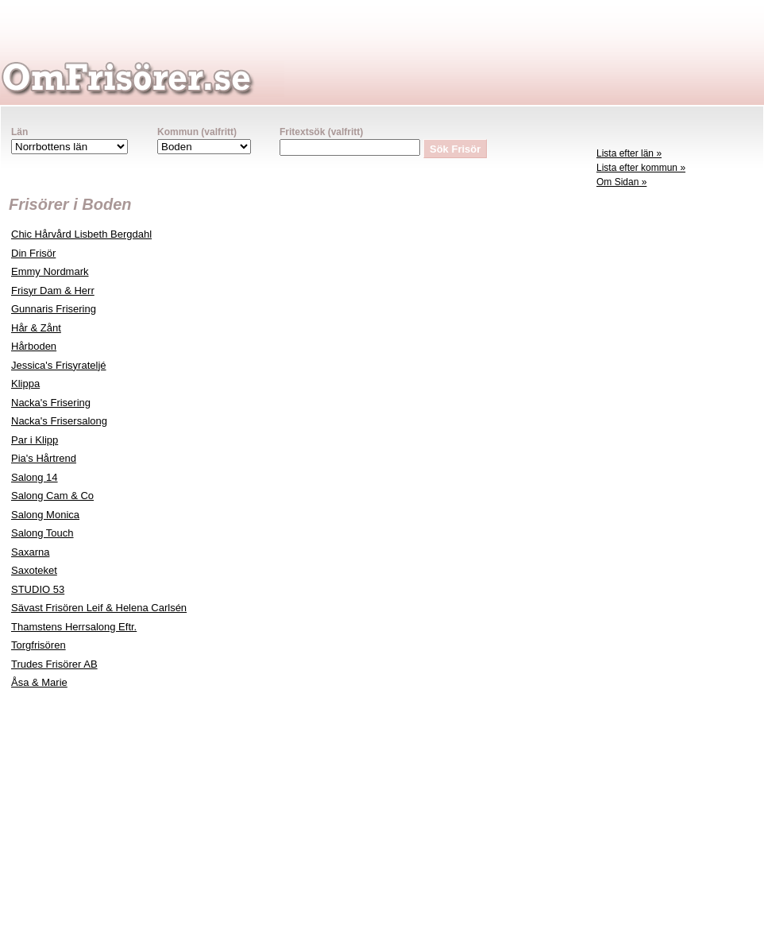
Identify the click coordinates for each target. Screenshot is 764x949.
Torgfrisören (38, 645)
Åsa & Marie (39, 682)
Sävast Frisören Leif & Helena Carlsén (99, 608)
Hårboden (33, 346)
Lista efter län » (629, 153)
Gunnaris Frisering (53, 309)
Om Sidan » (621, 182)
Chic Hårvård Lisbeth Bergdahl (81, 234)
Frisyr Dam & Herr (53, 290)
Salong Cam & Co (52, 496)
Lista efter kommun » (640, 167)
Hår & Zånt (36, 328)
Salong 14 (34, 477)
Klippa (25, 383)
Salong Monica (45, 515)
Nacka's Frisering (51, 403)
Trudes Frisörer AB (54, 664)
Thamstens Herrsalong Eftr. (74, 627)
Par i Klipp (34, 440)
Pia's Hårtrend (43, 458)
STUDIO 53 (37, 589)
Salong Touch (42, 533)
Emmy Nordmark (50, 271)
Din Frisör (33, 253)
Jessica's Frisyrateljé (58, 365)
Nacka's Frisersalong (59, 421)
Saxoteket (34, 570)
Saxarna (30, 552)
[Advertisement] (675, 441)
